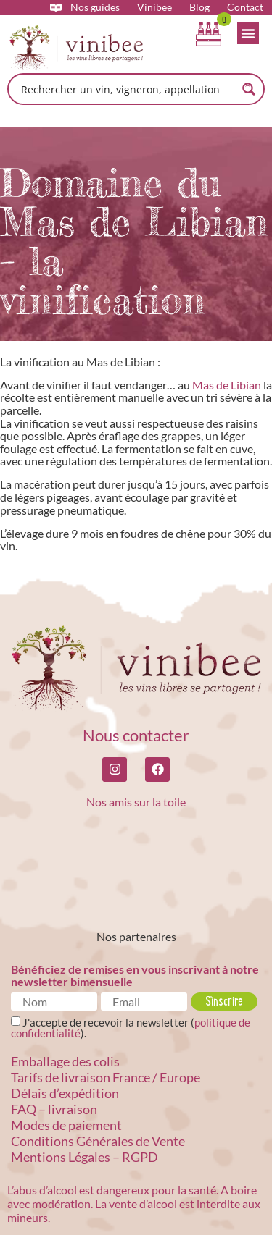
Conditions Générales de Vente (98, 1141)
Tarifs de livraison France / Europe (105, 1077)
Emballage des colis (65, 1061)
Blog (199, 7)
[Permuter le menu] (248, 33)
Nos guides (95, 7)
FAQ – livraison (54, 1109)
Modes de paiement (66, 1125)
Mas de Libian (226, 385)
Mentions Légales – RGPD (84, 1157)
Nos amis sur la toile (136, 802)
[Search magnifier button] (249, 89)
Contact (245, 7)
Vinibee (154, 7)
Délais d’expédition (65, 1093)
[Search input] (126, 89)
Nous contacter (136, 735)
